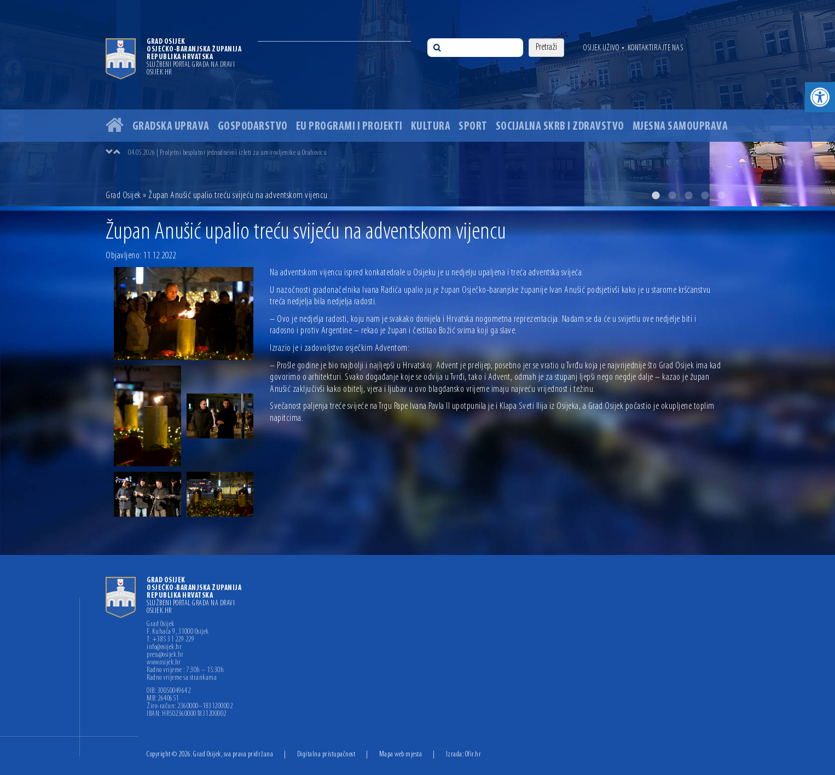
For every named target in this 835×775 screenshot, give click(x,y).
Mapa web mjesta (400, 754)
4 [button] (704, 195)
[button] (820, 97)
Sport (473, 126)
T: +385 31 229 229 (170, 640)
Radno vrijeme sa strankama (182, 678)
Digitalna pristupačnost (326, 754)
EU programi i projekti (349, 126)
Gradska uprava (171, 126)
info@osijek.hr (164, 647)
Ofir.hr (473, 754)
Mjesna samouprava (680, 126)
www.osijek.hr (164, 663)
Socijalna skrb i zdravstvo (560, 126)
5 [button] (721, 195)
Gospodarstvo (253, 126)
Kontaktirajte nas (655, 48)
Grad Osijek (123, 195)
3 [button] (688, 195)
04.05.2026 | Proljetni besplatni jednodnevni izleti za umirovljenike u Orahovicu (227, 153)
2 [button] (671, 195)
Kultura (431, 126)
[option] (417, 103)
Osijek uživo (601, 48)
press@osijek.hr (165, 655)
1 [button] (655, 195)
